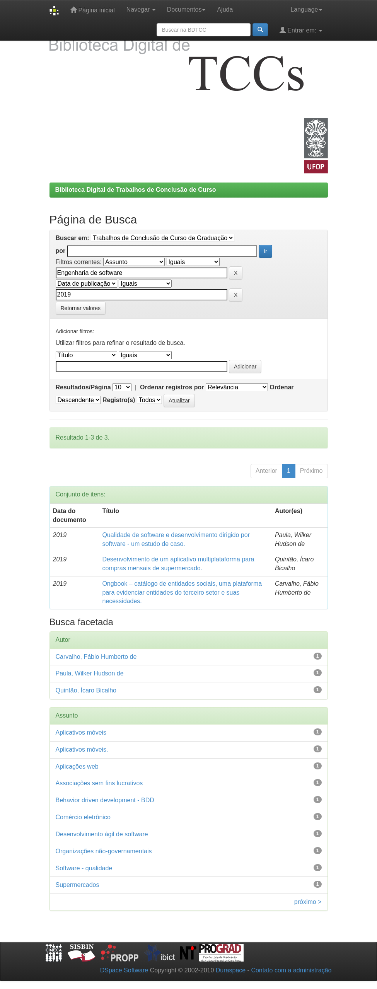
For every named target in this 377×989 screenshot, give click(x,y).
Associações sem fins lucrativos (99, 783)
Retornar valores (81, 308)
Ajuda (225, 9)
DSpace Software (124, 970)
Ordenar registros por (172, 387)
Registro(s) (118, 400)
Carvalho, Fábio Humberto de (96, 656)
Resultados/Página (83, 387)
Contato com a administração (291, 970)
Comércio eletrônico (83, 817)
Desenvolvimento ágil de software (102, 834)
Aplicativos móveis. (82, 749)
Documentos (186, 9)
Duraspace (231, 970)
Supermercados (77, 885)
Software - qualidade (84, 868)
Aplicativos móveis (81, 732)
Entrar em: (301, 30)
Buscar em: (72, 238)
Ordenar (281, 387)
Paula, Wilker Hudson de (90, 673)
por (61, 250)
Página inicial (92, 10)
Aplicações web (77, 766)
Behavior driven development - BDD (105, 800)
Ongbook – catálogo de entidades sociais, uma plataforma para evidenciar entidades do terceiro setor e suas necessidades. (182, 592)
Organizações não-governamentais (104, 851)
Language (306, 9)
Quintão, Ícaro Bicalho (86, 690)
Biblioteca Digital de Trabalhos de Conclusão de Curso (135, 189)
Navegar (140, 9)
